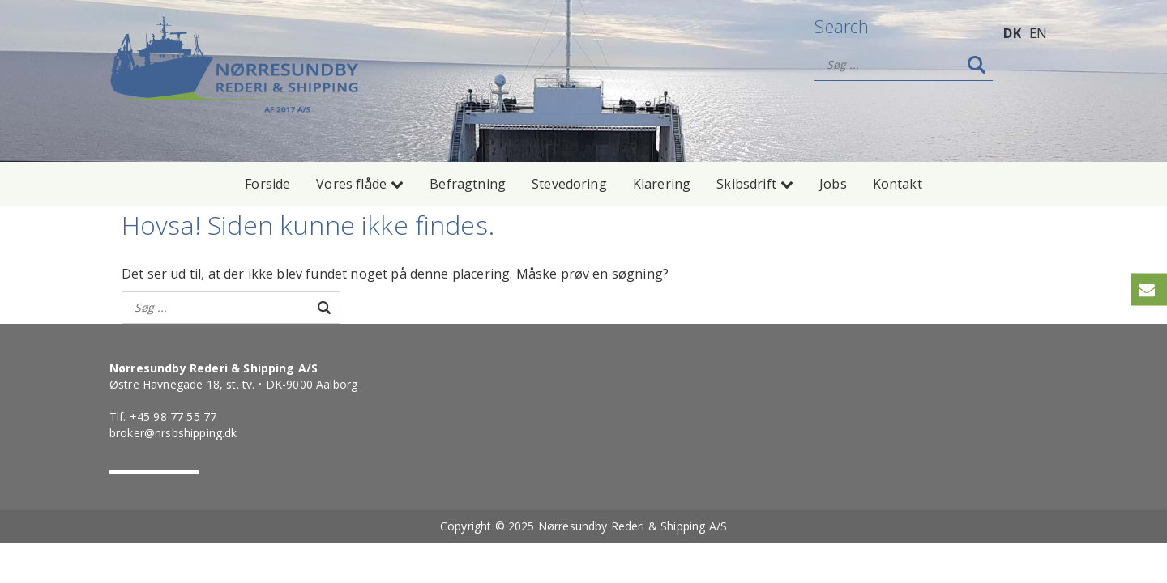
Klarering (661, 184)
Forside (267, 184)
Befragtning (468, 184)
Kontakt (897, 184)
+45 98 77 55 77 (173, 416)
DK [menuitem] (1011, 33)
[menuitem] (1011, 32)
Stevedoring (569, 184)
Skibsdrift (754, 184)
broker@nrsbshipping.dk (173, 432)
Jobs (833, 184)
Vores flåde (360, 184)
